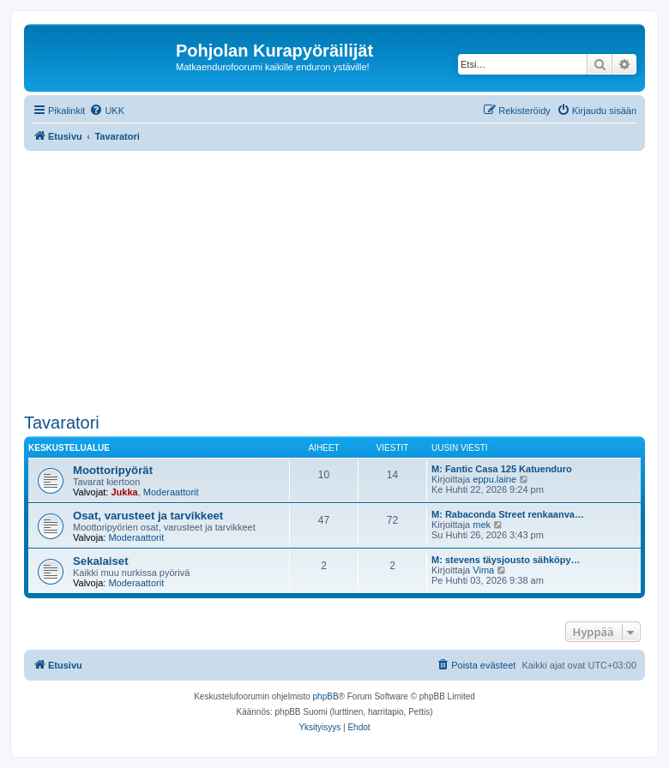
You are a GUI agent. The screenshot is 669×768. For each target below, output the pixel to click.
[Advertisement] (346, 279)
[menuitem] (106, 110)
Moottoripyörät (113, 470)
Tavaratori (61, 422)
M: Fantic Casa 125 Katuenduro (501, 469)
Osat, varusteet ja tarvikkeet (148, 515)
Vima (483, 570)
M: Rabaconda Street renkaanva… (507, 514)
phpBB (326, 696)
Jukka (124, 492)
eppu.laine (494, 479)
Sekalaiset (101, 561)
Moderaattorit (171, 492)
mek (482, 524)
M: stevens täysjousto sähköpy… (506, 560)
